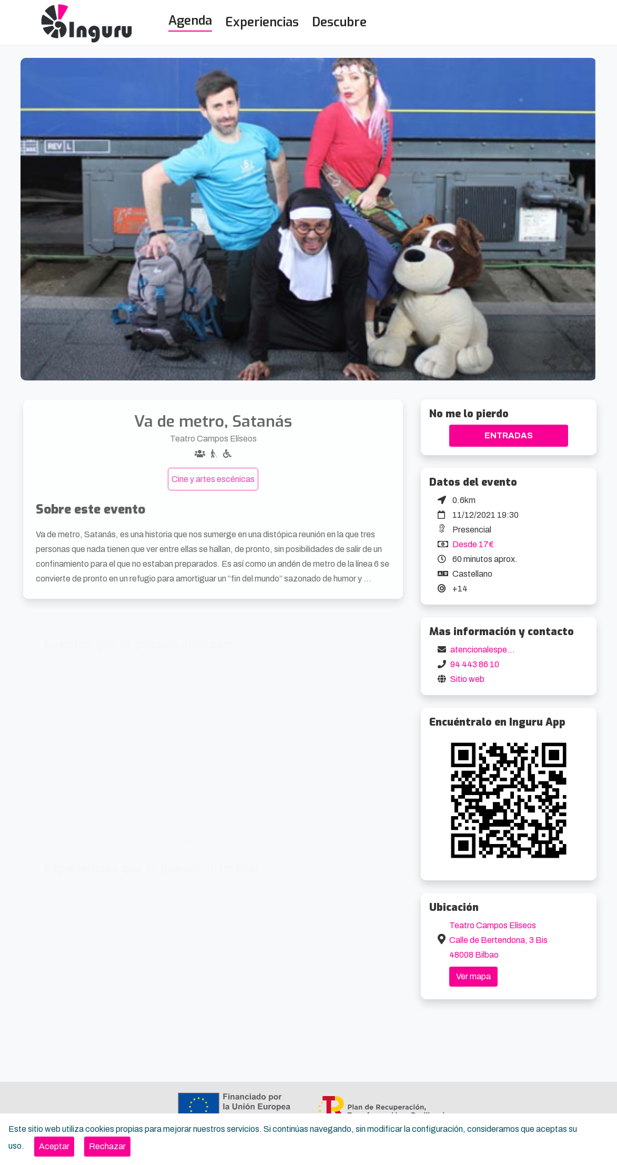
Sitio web (467, 679)
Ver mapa (473, 976)
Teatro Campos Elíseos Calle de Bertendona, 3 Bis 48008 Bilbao (498, 940)
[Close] (54, 1147)
